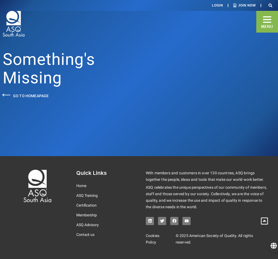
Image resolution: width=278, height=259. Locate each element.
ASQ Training (87, 195)
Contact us (85, 234)
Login (217, 5)
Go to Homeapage (31, 96)
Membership (86, 215)
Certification (86, 205)
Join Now (247, 5)
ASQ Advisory (87, 225)
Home (81, 186)
